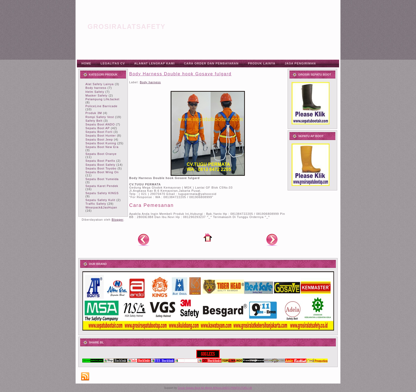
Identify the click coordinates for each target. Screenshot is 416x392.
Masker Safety (96, 95)
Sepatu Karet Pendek (101, 186)
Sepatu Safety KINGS (102, 193)
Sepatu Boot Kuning (100, 143)
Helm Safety (94, 91)
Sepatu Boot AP (97, 128)
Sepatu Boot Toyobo (100, 168)
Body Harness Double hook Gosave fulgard (180, 74)
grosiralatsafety (127, 26)
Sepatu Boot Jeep (99, 139)
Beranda (207, 237)
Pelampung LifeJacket (102, 99)
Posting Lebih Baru (143, 239)
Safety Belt (93, 120)
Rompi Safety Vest (99, 117)
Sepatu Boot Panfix (100, 160)
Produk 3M (93, 113)
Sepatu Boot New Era (102, 147)
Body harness (95, 87)
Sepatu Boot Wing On (102, 172)
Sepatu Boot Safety (100, 164)
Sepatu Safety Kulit (100, 200)
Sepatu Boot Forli (98, 131)
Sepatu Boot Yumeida (102, 179)
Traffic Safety (95, 203)
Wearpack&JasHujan (101, 207)
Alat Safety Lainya (99, 84)
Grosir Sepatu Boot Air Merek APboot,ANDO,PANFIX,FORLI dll (215, 387)
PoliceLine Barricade (101, 106)
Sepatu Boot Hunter (100, 135)
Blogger (117, 219)
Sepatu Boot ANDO (100, 124)
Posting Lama (272, 239)
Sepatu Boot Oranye (101, 153)
